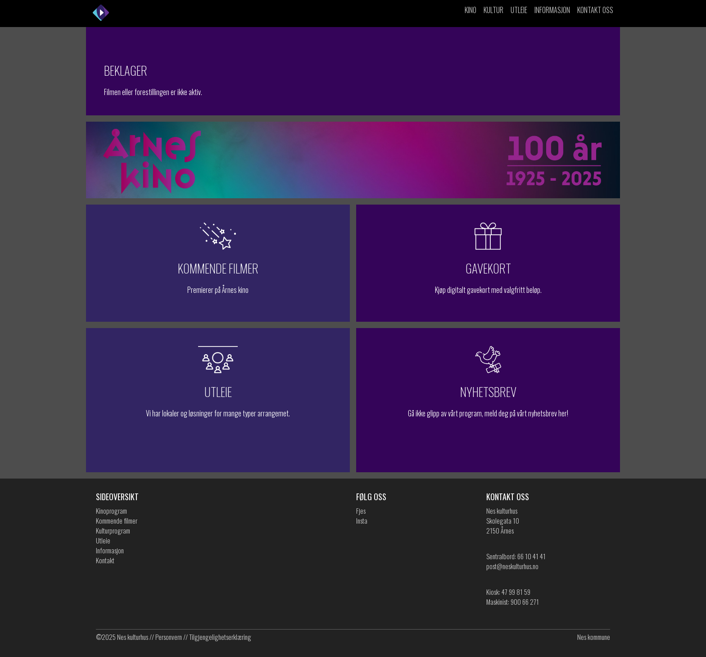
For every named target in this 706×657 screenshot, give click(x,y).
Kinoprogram (111, 511)
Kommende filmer (116, 520)
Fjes (361, 511)
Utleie (519, 10)
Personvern (168, 637)
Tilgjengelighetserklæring (220, 637)
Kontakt (105, 560)
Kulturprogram (113, 530)
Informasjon (552, 10)
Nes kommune (593, 637)
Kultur (493, 10)
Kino (470, 10)
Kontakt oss (595, 10)
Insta (361, 520)
